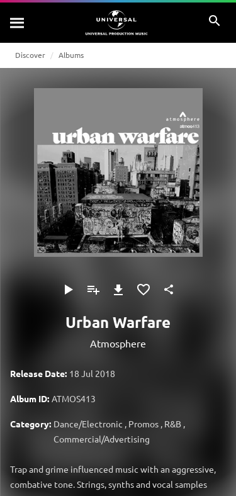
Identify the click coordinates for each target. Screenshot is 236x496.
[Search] (17, 23)
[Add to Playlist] (93, 289)
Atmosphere (118, 343)
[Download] (118, 289)
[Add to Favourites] (143, 289)
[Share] (168, 289)
